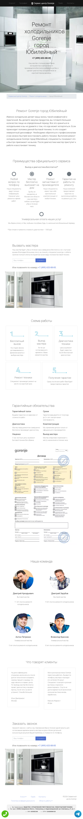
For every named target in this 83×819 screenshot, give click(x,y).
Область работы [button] (45, 801)
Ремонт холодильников (38, 96)
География (23, 3)
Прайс (60, 3)
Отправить (41, 260)
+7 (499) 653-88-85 (41, 58)
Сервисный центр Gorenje (17, 96)
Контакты (70, 3)
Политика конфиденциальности (23, 801)
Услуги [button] (11, 3)
